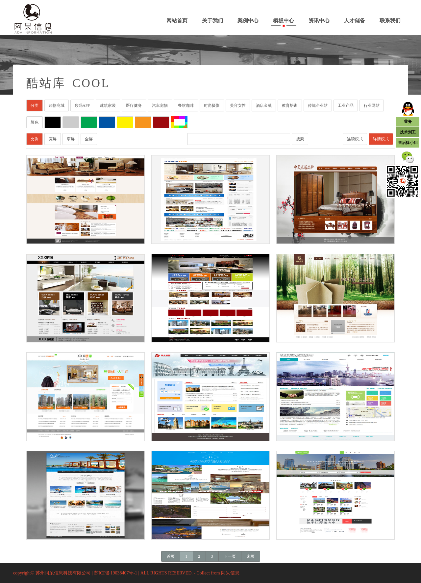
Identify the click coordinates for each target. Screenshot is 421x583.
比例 (34, 139)
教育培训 (290, 105)
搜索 (300, 139)
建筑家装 (108, 105)
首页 (171, 556)
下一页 (230, 556)
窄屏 (71, 139)
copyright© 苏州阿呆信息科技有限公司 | (53, 573)
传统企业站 (318, 105)
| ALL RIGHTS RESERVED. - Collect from (179, 573)
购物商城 (56, 105)
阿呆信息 (230, 573)
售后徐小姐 (408, 142)
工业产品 (346, 105)
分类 (34, 105)
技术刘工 (408, 132)
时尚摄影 (212, 105)
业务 (408, 121)
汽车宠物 (160, 105)
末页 (251, 556)
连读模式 (355, 139)
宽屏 (53, 139)
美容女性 (238, 105)
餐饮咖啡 (186, 105)
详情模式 (381, 139)
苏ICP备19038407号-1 (115, 573)
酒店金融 (264, 105)
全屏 (89, 139)
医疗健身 (134, 105)
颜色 (34, 122)
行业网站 (372, 105)
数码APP (82, 105)
